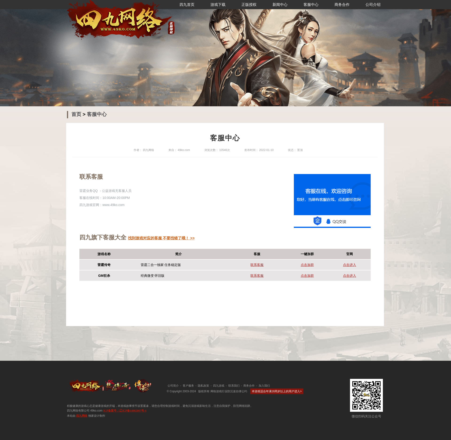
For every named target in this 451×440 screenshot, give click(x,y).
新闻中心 (280, 5)
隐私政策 (203, 385)
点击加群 (307, 265)
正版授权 (249, 5)
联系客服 (257, 265)
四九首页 (186, 5)
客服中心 (311, 5)
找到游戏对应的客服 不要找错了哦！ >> (161, 238)
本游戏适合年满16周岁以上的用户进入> (277, 391)
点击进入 (349, 265)
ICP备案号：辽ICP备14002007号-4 (124, 410)
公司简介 (173, 385)
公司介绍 (373, 5)
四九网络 (81, 415)
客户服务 (188, 385)
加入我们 (264, 385)
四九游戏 (218, 385)
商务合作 (342, 5)
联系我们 (234, 385)
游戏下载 (218, 5)
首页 (77, 114)
